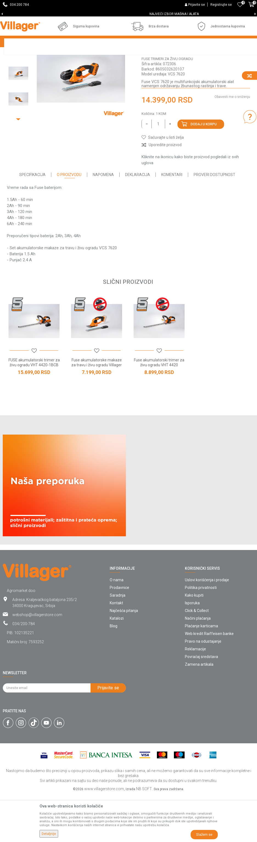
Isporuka (192, 650)
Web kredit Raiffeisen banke (209, 681)
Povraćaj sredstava (201, 704)
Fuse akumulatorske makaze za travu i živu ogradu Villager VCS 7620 (96, 412)
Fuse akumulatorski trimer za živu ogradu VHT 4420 (159, 409)
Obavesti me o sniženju (232, 144)
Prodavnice (119, 635)
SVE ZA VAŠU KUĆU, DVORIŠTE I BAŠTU (128, 14)
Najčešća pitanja (124, 658)
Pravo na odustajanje (203, 688)
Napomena (103, 222)
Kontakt (116, 650)
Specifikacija (32, 222)
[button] (163, 185)
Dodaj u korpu (204, 171)
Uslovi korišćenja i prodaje (207, 627)
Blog (113, 673)
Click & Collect (197, 658)
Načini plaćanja (198, 665)
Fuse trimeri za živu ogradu (167, 106)
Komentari (171, 222)
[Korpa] (251, 7)
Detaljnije (49, 834)
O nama (116, 627)
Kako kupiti (194, 642)
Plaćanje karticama (201, 673)
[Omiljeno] (240, 5)
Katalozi (117, 665)
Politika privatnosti (201, 635)
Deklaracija (137, 222)
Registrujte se (221, 5)
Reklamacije (195, 696)
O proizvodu (69, 222)
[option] (128, 14)
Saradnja (117, 642)
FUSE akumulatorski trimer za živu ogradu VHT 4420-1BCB (34, 409)
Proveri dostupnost (214, 222)
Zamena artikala (199, 711)
